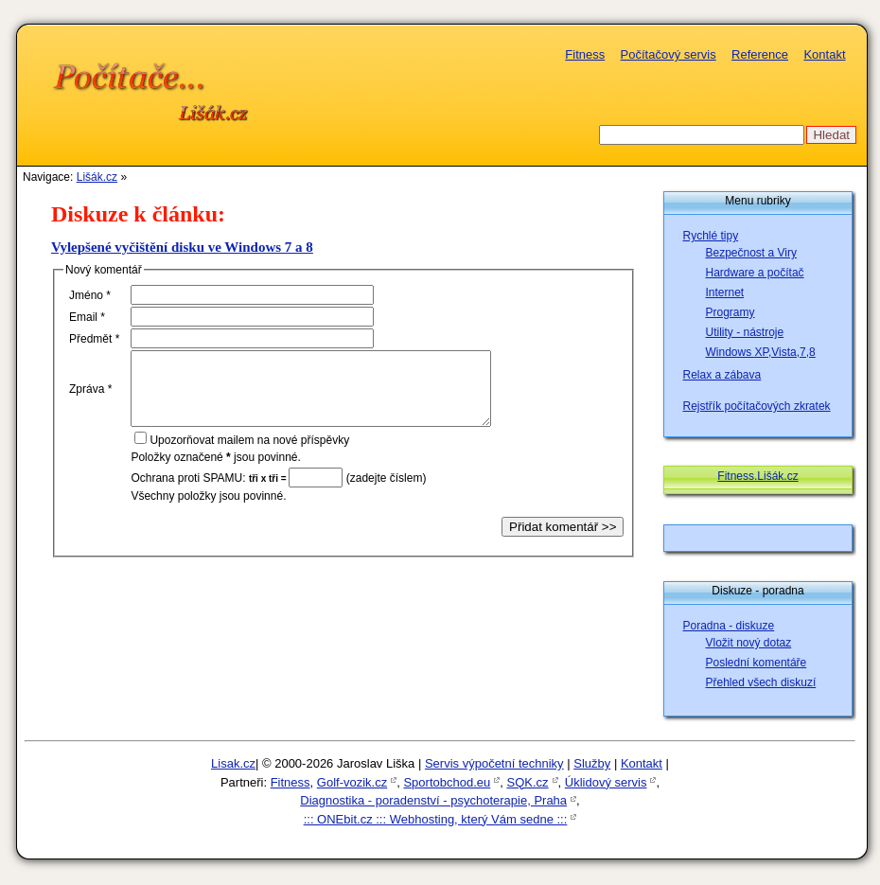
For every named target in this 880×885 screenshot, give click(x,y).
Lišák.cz (97, 177)
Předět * (94, 338)
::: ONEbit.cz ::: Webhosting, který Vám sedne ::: (436, 819)
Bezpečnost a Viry (752, 252)
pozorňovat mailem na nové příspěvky (249, 454)
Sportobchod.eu (446, 782)
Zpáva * (90, 395)
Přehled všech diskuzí (761, 682)
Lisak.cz (233, 763)
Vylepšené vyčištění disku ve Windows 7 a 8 (182, 247)
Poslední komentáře (756, 662)
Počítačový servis (668, 54)
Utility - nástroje (745, 332)
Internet (725, 292)
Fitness (585, 54)
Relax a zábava (722, 374)
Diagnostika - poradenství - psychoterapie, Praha (433, 800)
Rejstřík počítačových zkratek (757, 406)
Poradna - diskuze (729, 625)
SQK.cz (527, 782)
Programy (730, 312)
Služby (591, 763)
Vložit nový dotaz (749, 642)
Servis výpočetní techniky (494, 763)
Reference (759, 54)
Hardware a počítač (755, 272)
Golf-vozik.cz (352, 782)
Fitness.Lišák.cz (757, 476)
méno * (90, 295)
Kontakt (824, 54)
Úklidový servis (606, 782)
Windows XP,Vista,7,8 (761, 352)
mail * (87, 317)
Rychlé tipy (711, 235)
